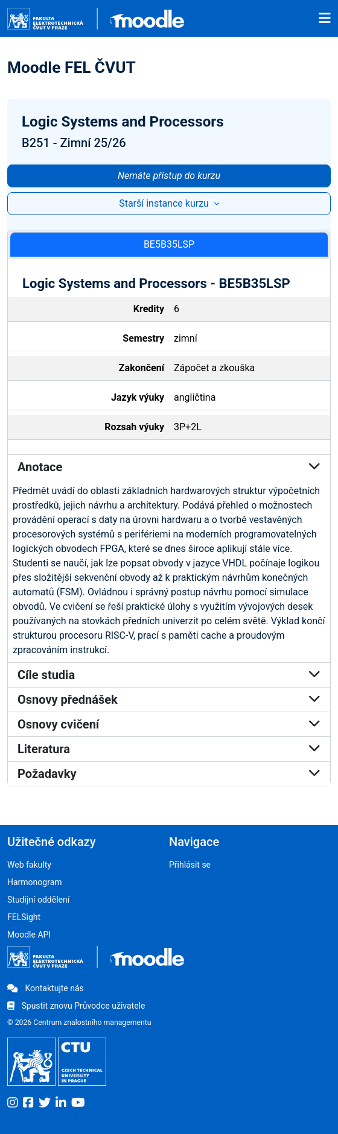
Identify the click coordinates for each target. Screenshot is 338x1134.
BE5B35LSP (169, 244)
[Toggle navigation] (325, 18)
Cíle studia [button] (169, 675)
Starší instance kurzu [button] (165, 203)
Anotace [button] (169, 467)
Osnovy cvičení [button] (169, 724)
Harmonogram (34, 882)
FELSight (23, 917)
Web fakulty (29, 864)
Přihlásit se (190, 864)
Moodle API (29, 934)
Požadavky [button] (169, 773)
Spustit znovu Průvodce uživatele (76, 1005)
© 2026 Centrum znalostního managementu (79, 1022)
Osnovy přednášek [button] (169, 699)
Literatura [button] (169, 749)
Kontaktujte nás (45, 988)
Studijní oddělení (38, 899)
